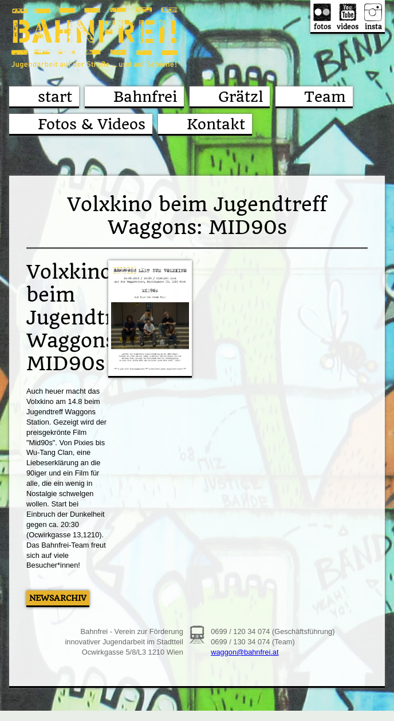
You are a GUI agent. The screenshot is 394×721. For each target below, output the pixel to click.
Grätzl (240, 96)
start (55, 96)
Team (325, 96)
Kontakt (216, 124)
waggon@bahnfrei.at (244, 652)
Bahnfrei (145, 96)
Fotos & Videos (91, 124)
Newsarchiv (57, 598)
